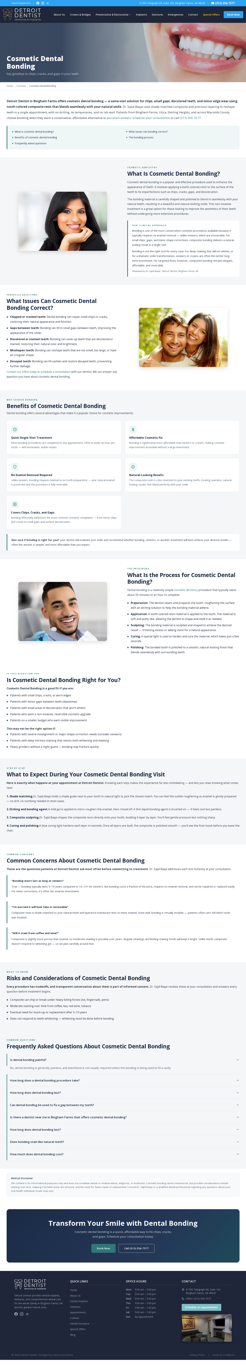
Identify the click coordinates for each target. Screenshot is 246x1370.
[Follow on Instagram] (42, 3)
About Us (59, 14)
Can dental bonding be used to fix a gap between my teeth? (125, 1105)
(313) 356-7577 (190, 118)
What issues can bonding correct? (148, 131)
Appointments (78, 1312)
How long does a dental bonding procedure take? (125, 1080)
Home (10, 85)
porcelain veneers (119, 118)
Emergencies (175, 14)
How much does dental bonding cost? (125, 1154)
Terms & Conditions (223, 1355)
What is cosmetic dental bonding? (34, 131)
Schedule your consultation (151, 118)
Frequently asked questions (31, 143)
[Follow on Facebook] (37, 3)
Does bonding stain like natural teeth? (125, 1142)
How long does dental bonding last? (125, 1093)
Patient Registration (21, 3)
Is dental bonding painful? (125, 1060)
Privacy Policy (197, 1355)
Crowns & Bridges (80, 14)
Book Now (233, 14)
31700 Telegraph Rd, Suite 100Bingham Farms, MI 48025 (203, 1291)
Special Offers (211, 14)
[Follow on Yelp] (47, 3)
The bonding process (141, 137)
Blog (72, 1334)
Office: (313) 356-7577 (198, 1298)
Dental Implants (79, 1301)
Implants (141, 14)
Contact (193, 14)
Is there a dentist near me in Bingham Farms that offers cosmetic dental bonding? (125, 1117)
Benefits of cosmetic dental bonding (36, 137)
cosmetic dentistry (186, 590)
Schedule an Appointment (201, 1307)
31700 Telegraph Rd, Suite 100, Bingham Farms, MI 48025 (172, 3)
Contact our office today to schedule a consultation (38, 372)
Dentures (157, 14)
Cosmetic (21, 85)
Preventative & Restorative (113, 14)
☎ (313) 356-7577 (223, 3)
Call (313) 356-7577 (136, 1248)
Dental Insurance (79, 1323)
